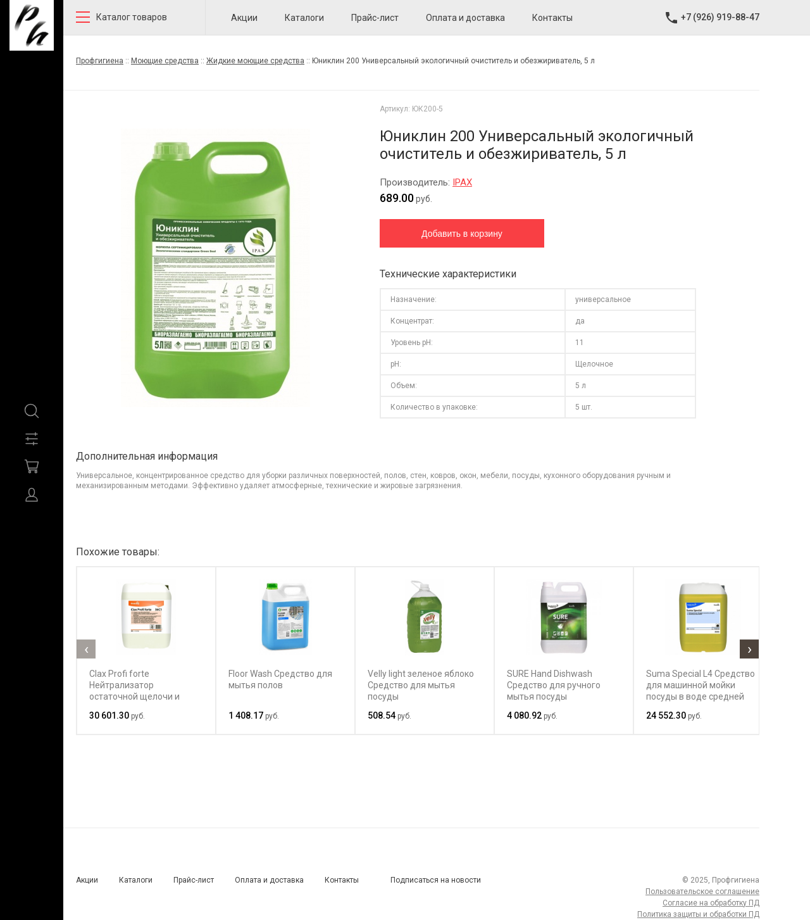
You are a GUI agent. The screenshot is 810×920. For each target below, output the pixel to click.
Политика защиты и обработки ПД (698, 914)
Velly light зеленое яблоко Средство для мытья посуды (421, 685)
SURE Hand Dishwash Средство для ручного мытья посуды (554, 685)
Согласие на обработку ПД (711, 902)
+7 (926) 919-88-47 (720, 17)
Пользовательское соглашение (702, 891)
